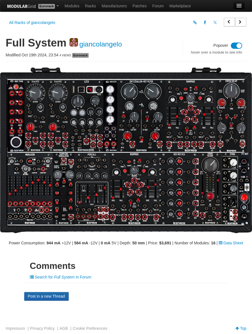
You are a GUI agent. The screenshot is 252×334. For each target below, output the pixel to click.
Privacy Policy (42, 328)
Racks (90, 6)
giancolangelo (100, 44)
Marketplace (180, 6)
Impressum (15, 328)
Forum (158, 6)
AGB (63, 328)
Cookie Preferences (90, 328)
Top (240, 328)
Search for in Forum (61, 277)
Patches (139, 6)
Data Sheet (231, 243)
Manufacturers (114, 6)
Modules (71, 6)
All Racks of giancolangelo (32, 22)
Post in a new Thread (46, 296)
